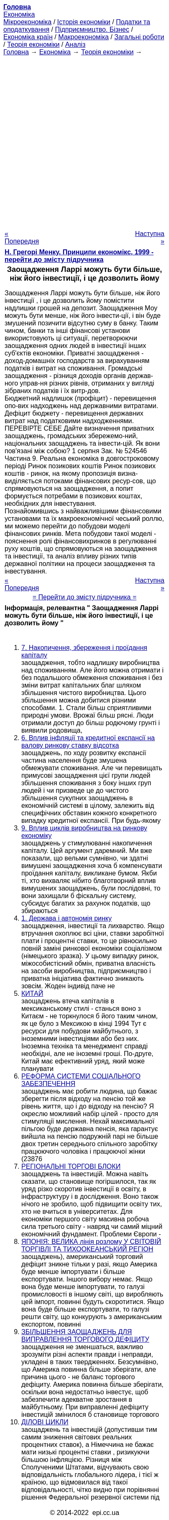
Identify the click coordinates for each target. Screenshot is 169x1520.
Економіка (19, 14)
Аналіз (75, 44)
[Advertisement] (84, 140)
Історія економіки (83, 21)
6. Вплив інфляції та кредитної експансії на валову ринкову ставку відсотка (88, 741)
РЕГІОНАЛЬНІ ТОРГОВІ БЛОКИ (70, 1166)
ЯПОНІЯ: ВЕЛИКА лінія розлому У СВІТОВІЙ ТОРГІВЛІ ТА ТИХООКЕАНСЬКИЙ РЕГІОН (91, 1245)
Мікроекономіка (27, 21)
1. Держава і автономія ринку (66, 918)
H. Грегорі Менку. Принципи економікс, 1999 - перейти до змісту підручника (79, 256)
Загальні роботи (139, 37)
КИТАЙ (32, 993)
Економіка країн (28, 37)
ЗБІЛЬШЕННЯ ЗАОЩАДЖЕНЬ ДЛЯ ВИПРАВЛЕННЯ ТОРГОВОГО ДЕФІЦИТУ (85, 1335)
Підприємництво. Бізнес (92, 29)
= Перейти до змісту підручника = (85, 597)
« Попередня (22, 237)
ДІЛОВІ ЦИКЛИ (44, 1422)
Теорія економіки (33, 44)
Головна (16, 52)
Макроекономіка (83, 37)
